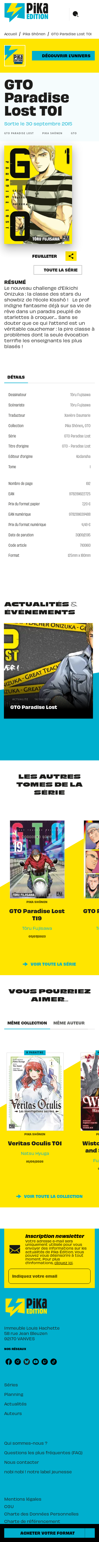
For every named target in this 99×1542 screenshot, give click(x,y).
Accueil (10, 34)
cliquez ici (63, 1262)
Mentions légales (22, 1498)
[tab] (16, 376)
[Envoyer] (84, 1276)
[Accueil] (26, 12)
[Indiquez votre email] (42, 1276)
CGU (9, 1506)
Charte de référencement (32, 1521)
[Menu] (82, 14)
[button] (63, 55)
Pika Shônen (34, 34)
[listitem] (8, 1361)
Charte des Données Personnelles (41, 1513)
